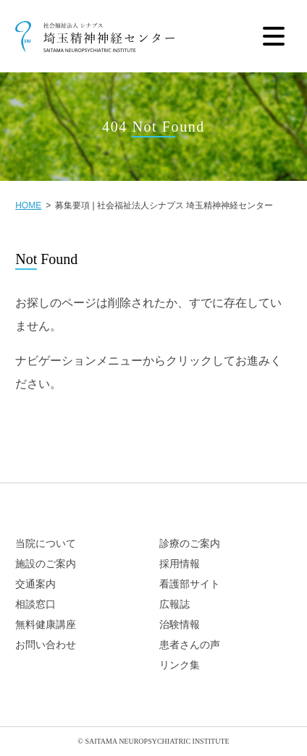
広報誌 (174, 604)
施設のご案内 (45, 563)
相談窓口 (35, 604)
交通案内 (35, 584)
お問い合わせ (45, 645)
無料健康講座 (45, 624)
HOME (28, 205)
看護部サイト (189, 584)
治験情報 (179, 624)
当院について (45, 543)
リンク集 (179, 665)
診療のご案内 (189, 543)
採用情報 (179, 563)
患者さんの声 (189, 645)
